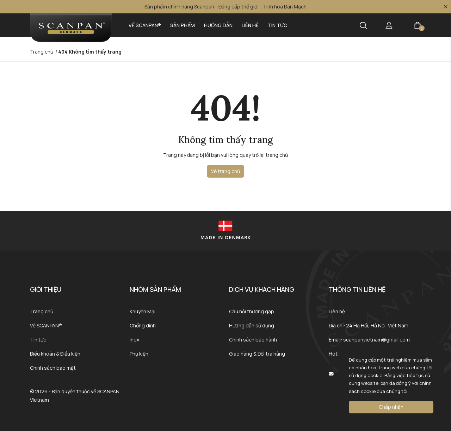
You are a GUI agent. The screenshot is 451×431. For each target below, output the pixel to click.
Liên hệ (250, 25)
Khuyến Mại (142, 311)
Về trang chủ (225, 171)
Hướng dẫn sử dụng (251, 325)
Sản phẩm (182, 25)
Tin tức (277, 25)
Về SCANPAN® (145, 25)
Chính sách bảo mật (53, 367)
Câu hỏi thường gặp (251, 311)
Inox (134, 339)
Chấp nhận (391, 407)
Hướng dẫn (218, 25)
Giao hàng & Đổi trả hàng (257, 353)
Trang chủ (41, 311)
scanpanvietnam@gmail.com (376, 339)
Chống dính (143, 325)
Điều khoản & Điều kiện (55, 353)
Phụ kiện (139, 353)
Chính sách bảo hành (253, 339)
